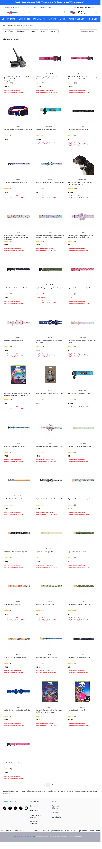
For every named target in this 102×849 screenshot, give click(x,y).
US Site (55, 812)
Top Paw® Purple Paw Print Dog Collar (16, 182)
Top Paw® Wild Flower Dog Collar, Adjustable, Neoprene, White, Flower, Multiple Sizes (16, 237)
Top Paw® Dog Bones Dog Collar (14, 763)
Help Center (34, 810)
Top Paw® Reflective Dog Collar (14, 499)
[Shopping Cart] (97, 13)
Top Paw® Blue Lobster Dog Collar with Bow (50, 182)
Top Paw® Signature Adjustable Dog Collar (50, 288)
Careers (33, 806)
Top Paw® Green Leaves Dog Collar (79, 446)
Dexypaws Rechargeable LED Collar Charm (50, 393)
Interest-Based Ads (72, 831)
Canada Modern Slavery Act (90, 831)
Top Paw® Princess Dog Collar (13, 341)
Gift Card (26, 7)
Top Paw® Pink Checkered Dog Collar (80, 288)
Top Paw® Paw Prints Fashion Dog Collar (17, 288)
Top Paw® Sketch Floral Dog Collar (15, 657)
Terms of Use (46, 831)
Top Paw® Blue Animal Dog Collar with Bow (50, 499)
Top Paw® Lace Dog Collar (44, 552)
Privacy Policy (57, 831)
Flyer (34, 7)
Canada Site (56, 817)
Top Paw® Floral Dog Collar (77, 552)
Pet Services (34, 801)
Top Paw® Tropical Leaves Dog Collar (80, 499)
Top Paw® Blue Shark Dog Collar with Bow (17, 710)
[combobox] (47, 12)
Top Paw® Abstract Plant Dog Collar (80, 604)
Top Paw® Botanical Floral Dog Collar (16, 552)
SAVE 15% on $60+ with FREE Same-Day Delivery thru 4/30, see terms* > (50, 2)
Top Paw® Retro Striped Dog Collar (15, 446)
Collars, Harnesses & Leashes (17, 25)
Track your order (46, 7)
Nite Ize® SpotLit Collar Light (77, 710)
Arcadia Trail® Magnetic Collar (46, 130)
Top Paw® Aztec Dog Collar (45, 604)
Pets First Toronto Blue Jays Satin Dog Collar (18, 130)
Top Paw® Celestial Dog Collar (78, 130)
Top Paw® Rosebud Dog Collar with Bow (49, 446)
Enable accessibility (12, 7)
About (54, 801)
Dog (4, 25)
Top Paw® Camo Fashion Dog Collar (79, 657)
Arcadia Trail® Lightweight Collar (79, 393)
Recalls (36, 831)
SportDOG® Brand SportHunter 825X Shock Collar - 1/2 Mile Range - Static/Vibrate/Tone (18, 79)
